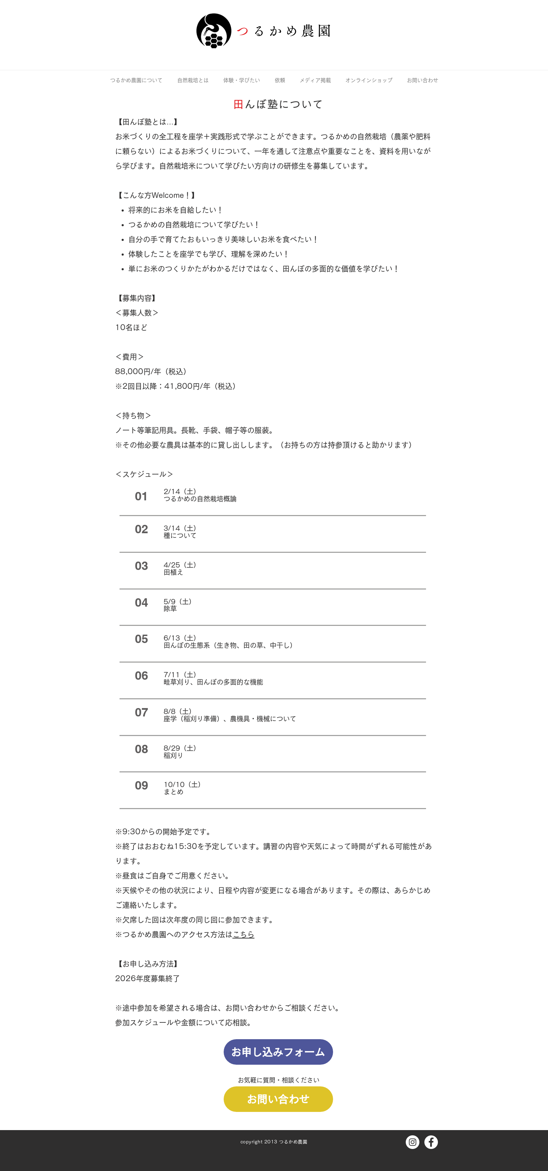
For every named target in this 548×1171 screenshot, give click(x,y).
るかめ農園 (293, 30)
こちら (243, 934)
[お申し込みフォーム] (278, 1052)
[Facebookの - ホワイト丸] (431, 1142)
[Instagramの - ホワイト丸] (412, 1142)
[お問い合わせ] (278, 1099)
